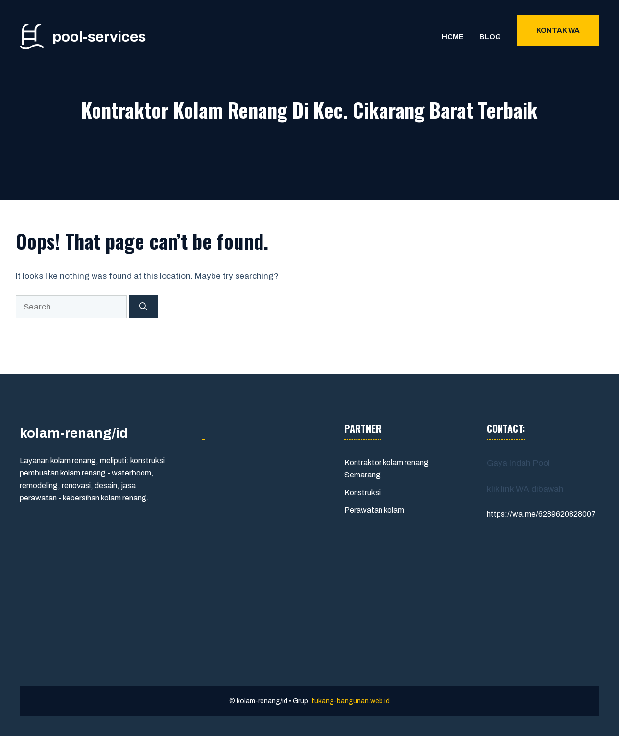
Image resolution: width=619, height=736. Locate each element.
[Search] (143, 307)
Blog (490, 37)
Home (453, 37)
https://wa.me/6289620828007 (541, 514)
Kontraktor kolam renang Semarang (386, 468)
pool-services (99, 37)
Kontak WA (558, 30)
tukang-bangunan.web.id (350, 701)
